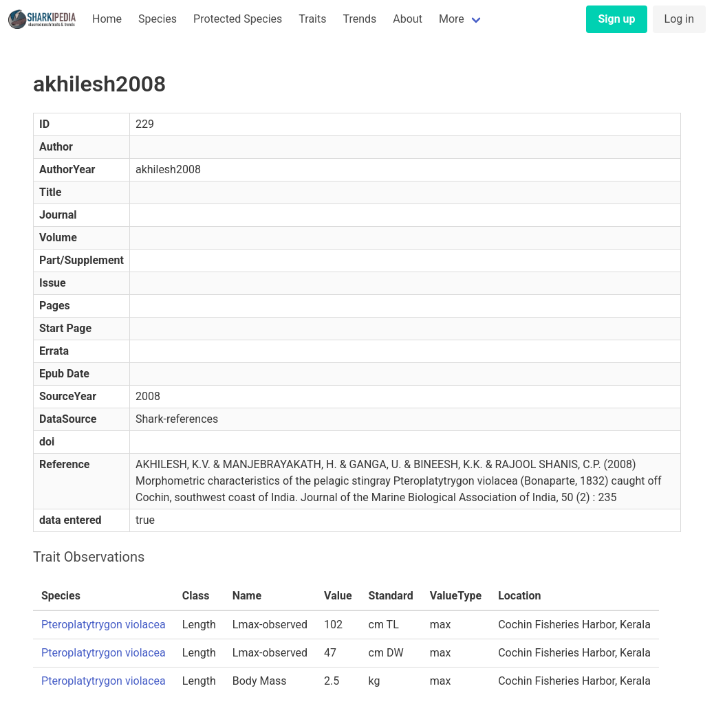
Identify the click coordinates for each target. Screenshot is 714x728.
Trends (359, 18)
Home (107, 18)
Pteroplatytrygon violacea (103, 624)
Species (157, 18)
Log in (679, 18)
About (407, 18)
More (451, 18)
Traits (312, 18)
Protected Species (237, 18)
